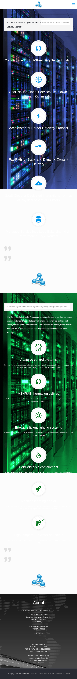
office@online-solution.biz (38, 626)
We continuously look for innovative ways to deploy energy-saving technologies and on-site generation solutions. (36, 307)
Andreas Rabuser (41, 651)
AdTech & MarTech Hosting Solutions (55, 22)
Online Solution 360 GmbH (39, 673)
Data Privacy (38, 633)
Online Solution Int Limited (60, 673)
